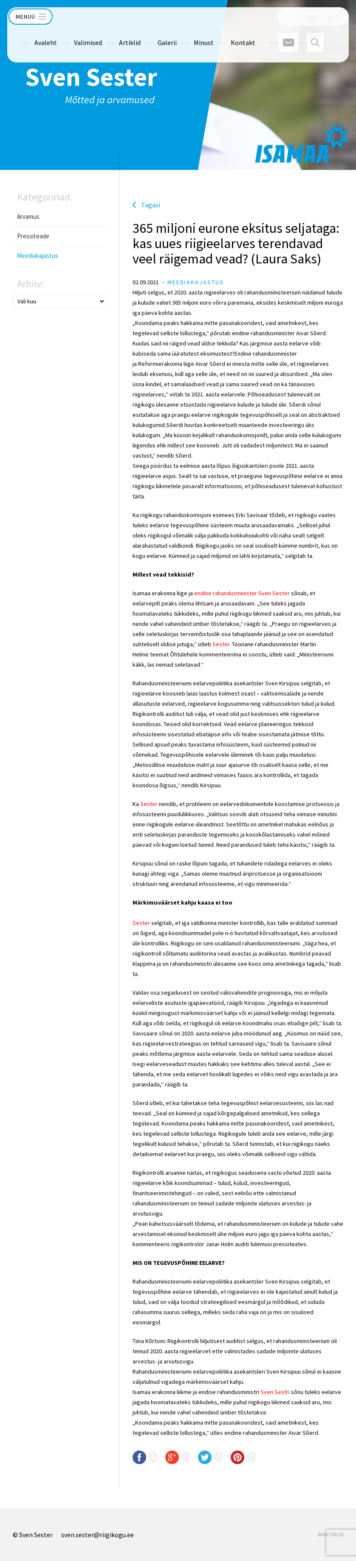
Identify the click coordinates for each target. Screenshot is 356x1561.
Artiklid (115, 35)
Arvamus (28, 216)
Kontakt (228, 35)
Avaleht (31, 35)
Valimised (73, 35)
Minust (189, 35)
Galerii (152, 35)
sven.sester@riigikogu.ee (97, 1534)
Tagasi (150, 205)
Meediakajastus (37, 256)
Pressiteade (33, 236)
